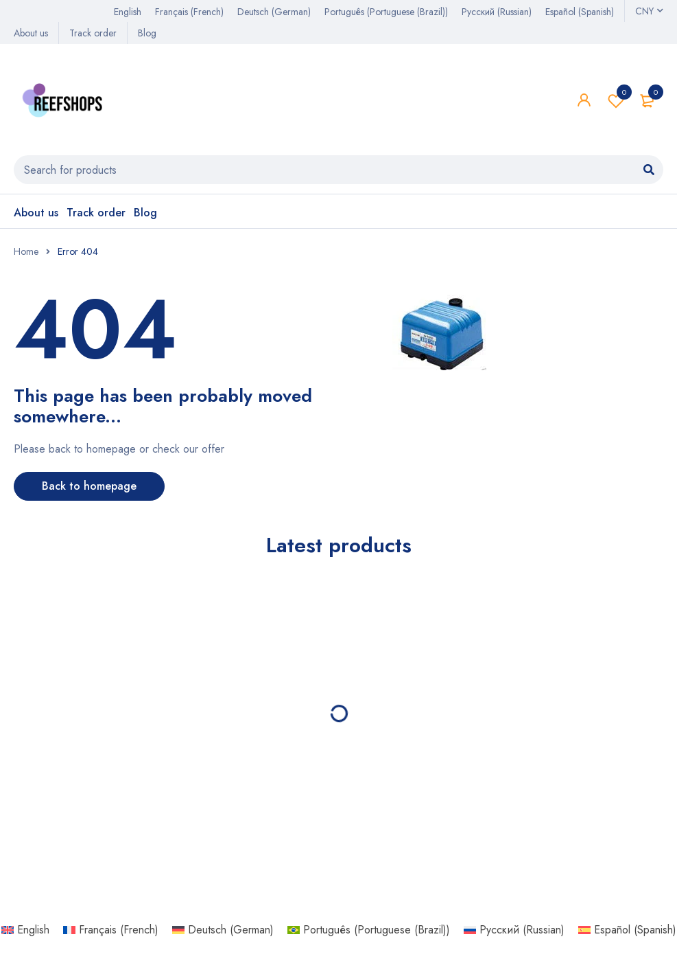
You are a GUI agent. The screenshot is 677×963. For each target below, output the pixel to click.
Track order (93, 33)
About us (31, 33)
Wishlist (616, 100)
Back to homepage (89, 486)
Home (26, 251)
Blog (147, 33)
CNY (644, 11)
